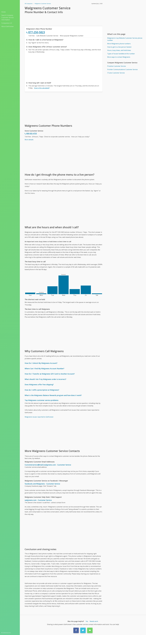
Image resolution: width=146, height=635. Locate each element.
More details (29, 140)
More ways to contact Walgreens (118, 57)
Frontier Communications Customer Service (122, 69)
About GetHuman (7, 26)
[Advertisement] (63, 67)
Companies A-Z (6, 23)
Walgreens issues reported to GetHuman (39, 417)
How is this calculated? (42, 88)
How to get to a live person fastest (119, 47)
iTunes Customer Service (116, 73)
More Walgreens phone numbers (119, 44)
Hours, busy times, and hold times (119, 50)
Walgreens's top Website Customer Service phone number (124, 39)
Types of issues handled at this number (121, 54)
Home (3, 12)
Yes (87, 621)
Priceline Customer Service (116, 66)
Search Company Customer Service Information (7, 17)
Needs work (94, 621)
